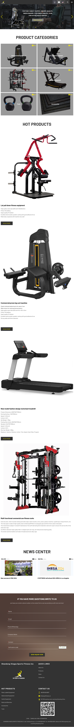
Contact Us (41, 677)
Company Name (12, 634)
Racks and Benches (6, 702)
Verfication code (13, 647)
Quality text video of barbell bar (39, 718)
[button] (35, 27)
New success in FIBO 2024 (9, 578)
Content (10, 642)
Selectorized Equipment (7, 695)
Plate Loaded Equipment (8, 692)
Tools (2, 709)
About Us (41, 667)
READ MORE (6, 223)
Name (10, 611)
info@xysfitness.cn (46, 696)
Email (10, 619)
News (40, 674)
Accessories (4, 705)
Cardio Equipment (6, 699)
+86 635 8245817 (45, 692)
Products (41, 671)
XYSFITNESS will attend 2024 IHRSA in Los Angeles (53, 578)
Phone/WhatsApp (13, 627)
